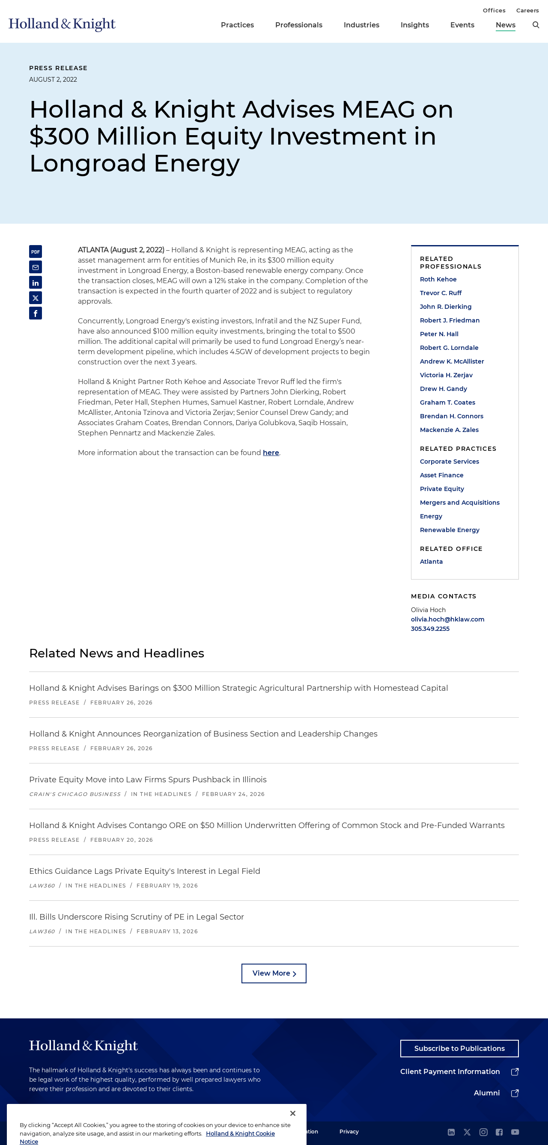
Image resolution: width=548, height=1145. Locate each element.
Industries (361, 25)
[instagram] (483, 1133)
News (505, 25)
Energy (431, 516)
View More (271, 973)
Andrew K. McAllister (452, 361)
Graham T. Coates (447, 402)
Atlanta (431, 561)
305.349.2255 (430, 629)
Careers (527, 10)
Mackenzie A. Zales (449, 430)
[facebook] (499, 1133)
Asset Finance (442, 475)
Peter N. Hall (439, 334)
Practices (237, 25)
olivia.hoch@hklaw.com (448, 619)
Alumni (487, 1093)
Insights (415, 25)
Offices (494, 10)
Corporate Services (449, 461)
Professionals (298, 25)
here (271, 453)
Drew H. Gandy (443, 389)
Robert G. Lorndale (449, 348)
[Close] (292, 1130)
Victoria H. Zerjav (446, 375)
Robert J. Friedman (450, 320)
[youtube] (515, 1133)
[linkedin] (451, 1133)
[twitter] (467, 1133)
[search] (536, 24)
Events (462, 25)
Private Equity (442, 489)
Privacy (349, 1131)
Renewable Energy (450, 530)
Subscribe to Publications (459, 1048)
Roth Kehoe (438, 279)
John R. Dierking (446, 307)
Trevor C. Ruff (441, 293)
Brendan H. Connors (451, 416)
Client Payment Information (450, 1072)
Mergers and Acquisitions (460, 502)
